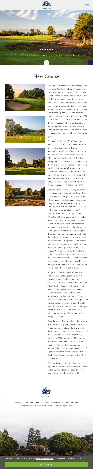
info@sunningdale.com (63, 406)
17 (79, 55)
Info (46, 62)
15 (69, 55)
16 (74, 55)
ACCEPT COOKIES (46, 464)
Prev (85, 62)
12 (53, 55)
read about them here (45, 459)
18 (84, 55)
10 (43, 55)
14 (64, 55)
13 (58, 55)
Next (90, 62)
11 (48, 55)
